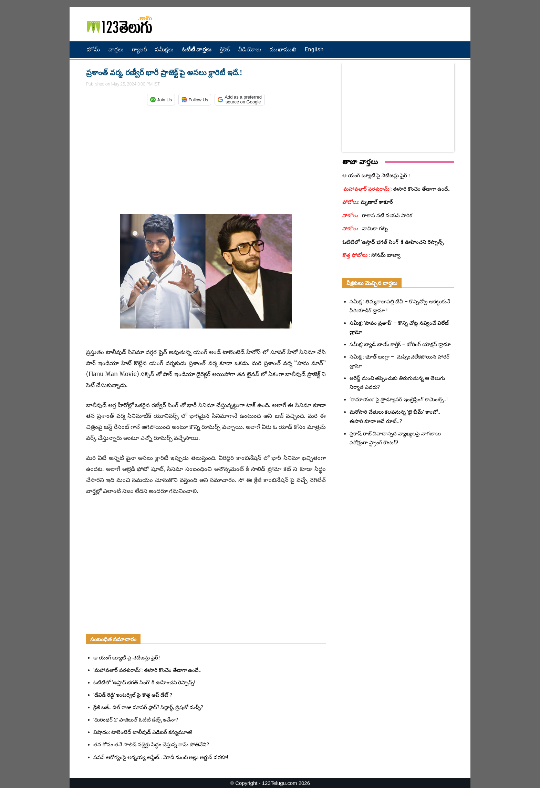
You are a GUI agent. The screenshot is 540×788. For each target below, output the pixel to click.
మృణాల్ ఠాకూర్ (376, 202)
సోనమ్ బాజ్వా (385, 255)
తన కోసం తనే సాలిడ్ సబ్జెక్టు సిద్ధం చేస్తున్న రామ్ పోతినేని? (151, 744)
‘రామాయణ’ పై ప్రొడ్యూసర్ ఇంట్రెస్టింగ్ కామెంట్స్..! (399, 399)
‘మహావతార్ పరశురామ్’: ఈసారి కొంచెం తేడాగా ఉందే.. (147, 670)
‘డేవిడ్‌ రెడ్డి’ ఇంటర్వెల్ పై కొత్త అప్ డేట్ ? (132, 695)
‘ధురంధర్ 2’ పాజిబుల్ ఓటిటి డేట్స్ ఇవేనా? (135, 720)
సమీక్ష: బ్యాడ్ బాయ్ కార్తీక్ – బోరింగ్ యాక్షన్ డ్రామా (400, 344)
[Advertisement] (344, 24)
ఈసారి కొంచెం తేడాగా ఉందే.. (421, 189)
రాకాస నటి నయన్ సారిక (386, 215)
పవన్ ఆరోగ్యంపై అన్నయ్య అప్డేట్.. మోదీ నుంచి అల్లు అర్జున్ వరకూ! (160, 757)
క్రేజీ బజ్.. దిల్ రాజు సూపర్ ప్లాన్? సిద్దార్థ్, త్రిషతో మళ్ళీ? (148, 707)
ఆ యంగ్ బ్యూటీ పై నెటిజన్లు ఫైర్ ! (126, 658)
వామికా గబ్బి (374, 228)
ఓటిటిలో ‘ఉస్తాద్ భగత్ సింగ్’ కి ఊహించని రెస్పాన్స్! (144, 682)
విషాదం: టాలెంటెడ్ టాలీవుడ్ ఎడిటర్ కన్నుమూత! (142, 732)
